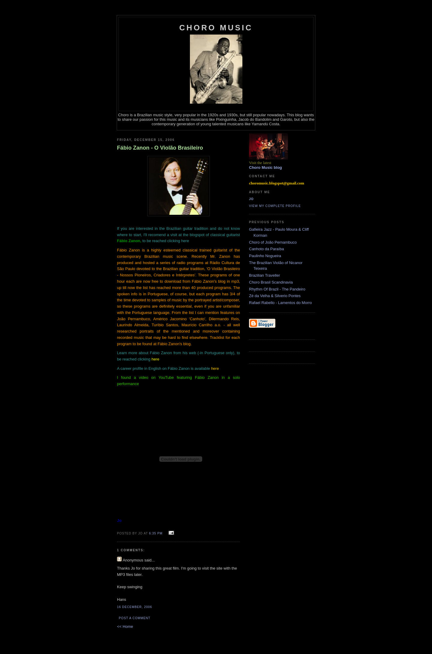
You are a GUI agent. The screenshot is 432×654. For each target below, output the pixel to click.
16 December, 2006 (134, 607)
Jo (251, 199)
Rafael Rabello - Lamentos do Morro (280, 302)
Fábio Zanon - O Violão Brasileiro (160, 148)
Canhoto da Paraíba (266, 249)
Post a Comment (134, 618)
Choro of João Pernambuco (273, 242)
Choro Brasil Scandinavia (271, 282)
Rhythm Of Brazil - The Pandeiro (277, 289)
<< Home (125, 626)
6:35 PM (156, 533)
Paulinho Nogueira (265, 256)
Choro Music (216, 27)
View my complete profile (275, 206)
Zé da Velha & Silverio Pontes (275, 296)
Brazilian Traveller (264, 275)
